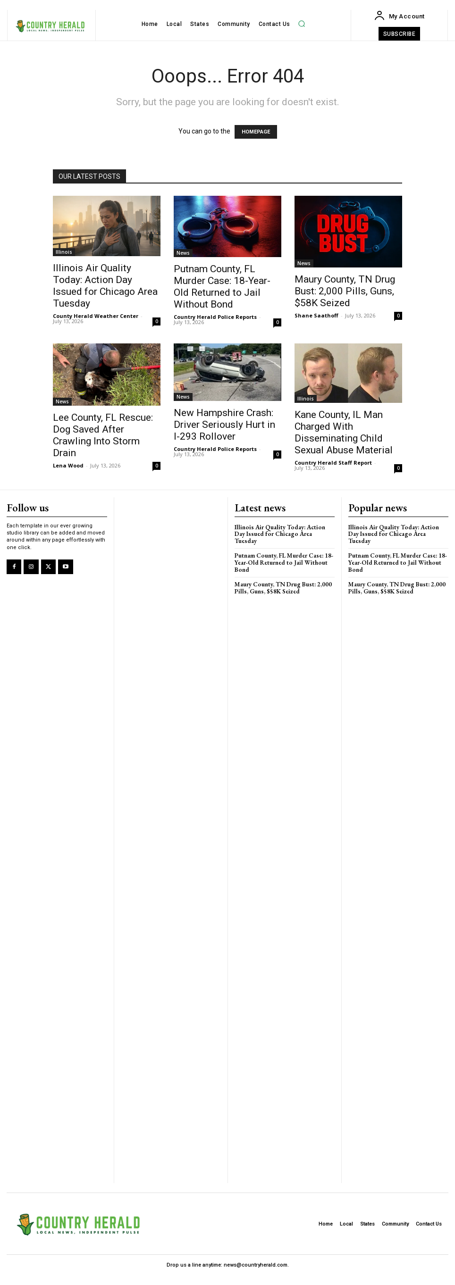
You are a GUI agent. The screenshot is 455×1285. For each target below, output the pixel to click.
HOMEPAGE (256, 132)
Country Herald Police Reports (215, 316)
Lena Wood (68, 465)
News (183, 253)
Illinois (64, 252)
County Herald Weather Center (95, 315)
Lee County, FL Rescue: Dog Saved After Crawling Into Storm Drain (103, 435)
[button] (301, 23)
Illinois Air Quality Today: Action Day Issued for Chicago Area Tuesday (105, 285)
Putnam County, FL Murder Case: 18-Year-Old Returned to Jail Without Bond (222, 286)
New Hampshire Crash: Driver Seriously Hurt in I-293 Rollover (224, 424)
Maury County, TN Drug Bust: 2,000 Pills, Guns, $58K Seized (345, 291)
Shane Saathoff (316, 315)
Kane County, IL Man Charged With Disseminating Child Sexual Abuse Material (344, 432)
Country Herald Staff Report (333, 462)
